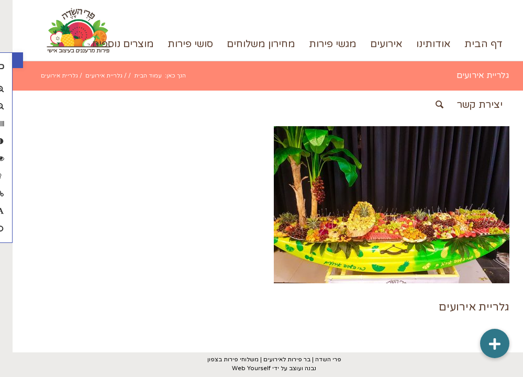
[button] (5, 60)
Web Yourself (238, 368)
